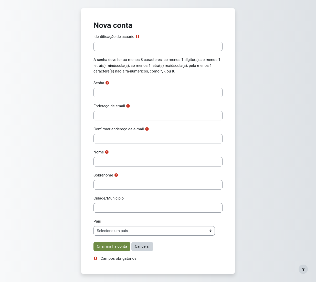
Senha (98, 83)
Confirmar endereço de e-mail (118, 129)
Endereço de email (109, 106)
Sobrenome (103, 175)
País (97, 221)
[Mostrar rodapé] (303, 269)
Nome (98, 152)
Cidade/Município (108, 198)
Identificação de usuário (113, 36)
